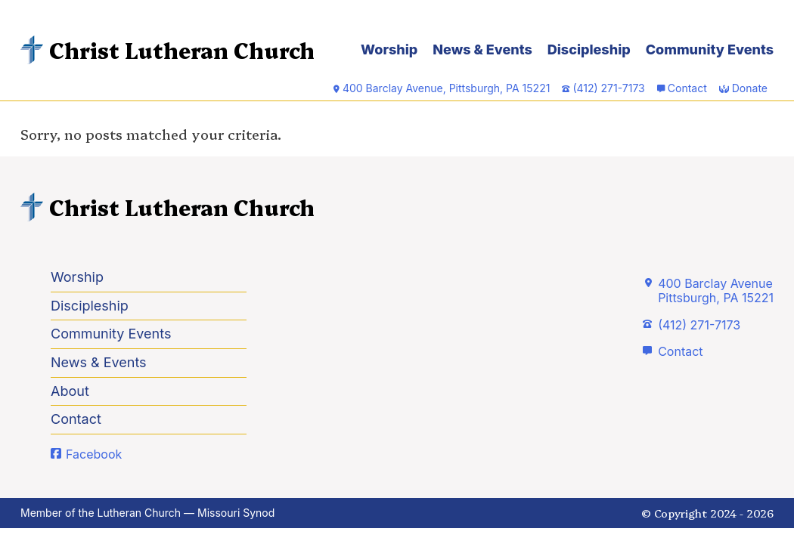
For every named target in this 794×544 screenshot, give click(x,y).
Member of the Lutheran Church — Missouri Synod (147, 512)
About (70, 391)
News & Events (482, 49)
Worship (389, 49)
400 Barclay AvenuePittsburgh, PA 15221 (716, 290)
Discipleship (589, 49)
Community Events (710, 49)
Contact (687, 88)
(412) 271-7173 (699, 324)
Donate (750, 88)
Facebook (94, 454)
